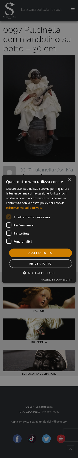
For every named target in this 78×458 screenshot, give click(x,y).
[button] (39, 273)
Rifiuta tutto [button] (40, 263)
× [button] (69, 179)
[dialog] (39, 229)
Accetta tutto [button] (40, 253)
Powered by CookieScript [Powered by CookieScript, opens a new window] (56, 279)
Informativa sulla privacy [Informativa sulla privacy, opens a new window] (24, 208)
